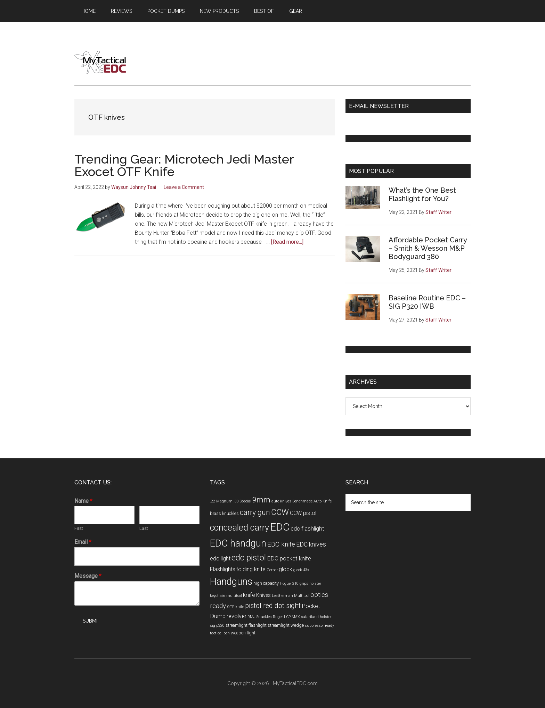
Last (143, 528)
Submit (91, 621)
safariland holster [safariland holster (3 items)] (316, 617)
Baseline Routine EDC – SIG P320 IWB (427, 302)
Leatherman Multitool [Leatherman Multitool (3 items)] (290, 595)
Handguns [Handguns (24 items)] (231, 581)
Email (82, 542)
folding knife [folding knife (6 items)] (251, 569)
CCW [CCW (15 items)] (280, 512)
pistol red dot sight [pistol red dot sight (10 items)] (273, 606)
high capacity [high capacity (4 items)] (266, 583)
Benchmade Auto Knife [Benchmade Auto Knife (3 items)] (312, 501)
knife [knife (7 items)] (249, 594)
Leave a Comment (184, 187)
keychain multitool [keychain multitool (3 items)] (226, 595)
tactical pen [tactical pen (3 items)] (220, 633)
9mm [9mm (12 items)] (261, 499)
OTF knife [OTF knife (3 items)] (235, 607)
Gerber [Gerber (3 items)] (272, 570)
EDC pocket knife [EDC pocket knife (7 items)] (289, 558)
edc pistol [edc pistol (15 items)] (248, 558)
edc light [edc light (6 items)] (220, 558)
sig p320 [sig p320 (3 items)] (217, 625)
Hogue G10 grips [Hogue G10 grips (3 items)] (294, 583)
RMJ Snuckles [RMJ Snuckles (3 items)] (259, 617)
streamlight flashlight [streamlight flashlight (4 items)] (246, 625)
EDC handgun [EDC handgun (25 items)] (238, 543)
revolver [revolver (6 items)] (236, 616)
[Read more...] (287, 242)
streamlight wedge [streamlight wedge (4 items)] (286, 625)
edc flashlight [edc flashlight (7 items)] (307, 528)
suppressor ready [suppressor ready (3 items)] (319, 625)
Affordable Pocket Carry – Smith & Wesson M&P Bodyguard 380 (428, 248)
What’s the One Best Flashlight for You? (422, 194)
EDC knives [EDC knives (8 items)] (311, 544)
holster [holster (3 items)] (315, 583)
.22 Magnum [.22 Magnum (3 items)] (221, 501)
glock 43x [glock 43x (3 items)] (301, 570)
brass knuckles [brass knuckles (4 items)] (224, 513)
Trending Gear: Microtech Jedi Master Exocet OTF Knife (184, 165)
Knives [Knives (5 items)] (263, 595)
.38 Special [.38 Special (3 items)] (242, 501)
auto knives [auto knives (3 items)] (281, 501)
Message (87, 576)
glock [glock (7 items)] (285, 569)
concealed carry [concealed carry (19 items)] (239, 527)
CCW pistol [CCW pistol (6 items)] (303, 513)
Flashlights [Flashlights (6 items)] (222, 569)
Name (83, 501)
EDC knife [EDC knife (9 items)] (281, 544)
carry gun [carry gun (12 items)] (255, 512)
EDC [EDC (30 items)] (280, 527)
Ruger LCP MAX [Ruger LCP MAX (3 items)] (286, 617)
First (78, 528)
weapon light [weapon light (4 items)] (243, 632)
